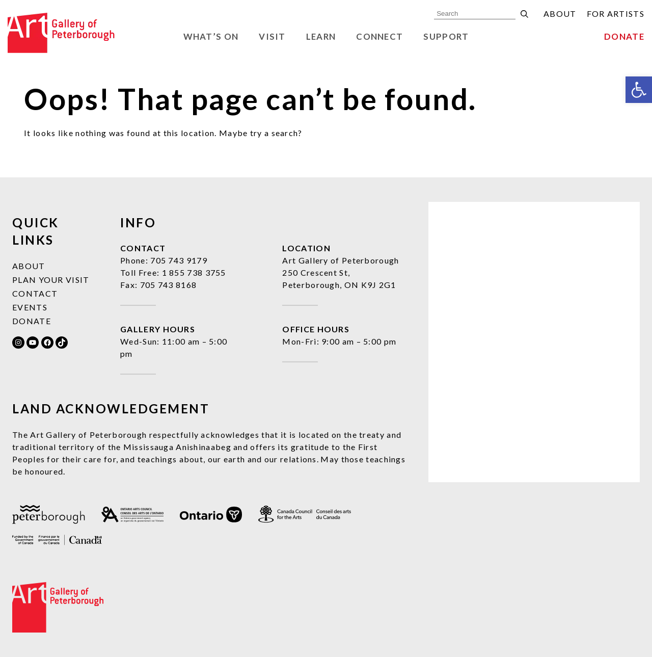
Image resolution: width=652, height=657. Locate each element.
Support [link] (446, 36)
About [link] (560, 13)
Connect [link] (379, 36)
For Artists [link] (615, 13)
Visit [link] (272, 36)
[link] (639, 89)
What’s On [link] (211, 36)
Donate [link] (624, 36)
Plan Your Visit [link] (51, 279)
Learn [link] (321, 36)
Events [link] (29, 307)
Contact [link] (35, 293)
